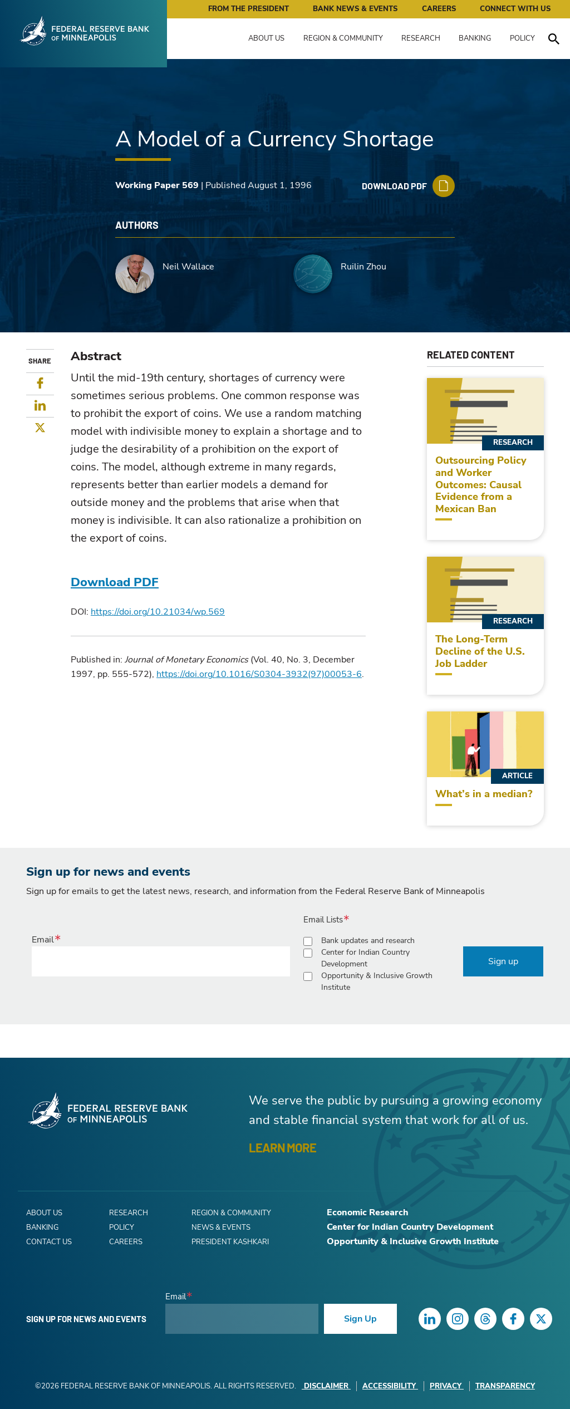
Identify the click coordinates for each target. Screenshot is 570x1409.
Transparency (505, 1386)
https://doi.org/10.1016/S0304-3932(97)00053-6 (259, 674)
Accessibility (390, 1386)
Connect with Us (515, 9)
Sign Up (360, 1319)
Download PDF (115, 582)
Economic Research (368, 1212)
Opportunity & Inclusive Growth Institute (377, 981)
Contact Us (49, 1242)
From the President (248, 9)
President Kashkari (230, 1242)
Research (420, 38)
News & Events (220, 1228)
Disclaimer (326, 1386)
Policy (522, 38)
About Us (266, 38)
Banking (475, 38)
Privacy (447, 1386)
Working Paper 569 (157, 185)
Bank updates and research (368, 940)
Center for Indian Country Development (365, 958)
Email (43, 939)
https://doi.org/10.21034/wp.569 (158, 612)
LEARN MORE (282, 1147)
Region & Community (343, 38)
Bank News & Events (355, 9)
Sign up (503, 961)
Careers (439, 9)
